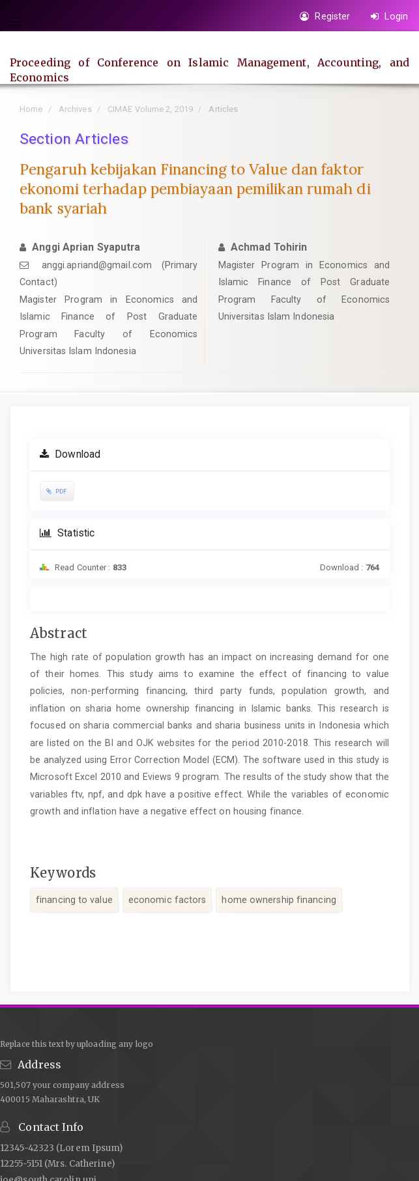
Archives (75, 109)
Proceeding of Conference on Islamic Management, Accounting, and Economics (209, 70)
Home (31, 109)
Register (325, 16)
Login (389, 16)
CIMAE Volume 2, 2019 (150, 109)
